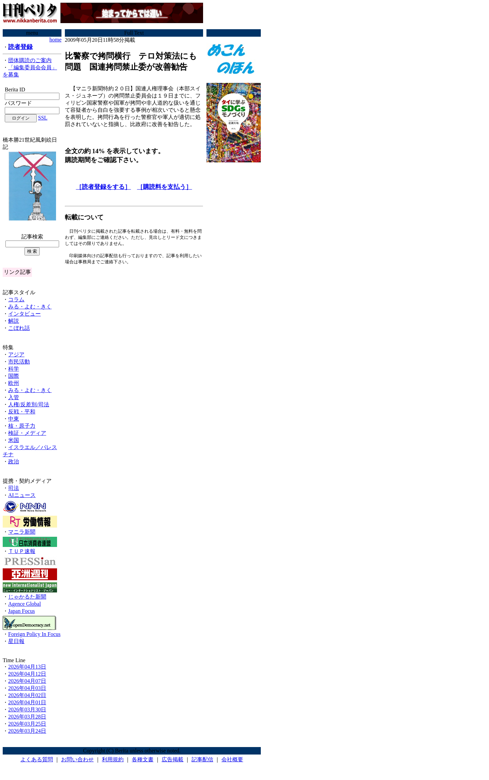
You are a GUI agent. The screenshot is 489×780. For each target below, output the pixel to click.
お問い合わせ (77, 759)
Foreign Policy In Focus (34, 634)
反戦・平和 (21, 411)
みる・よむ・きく (30, 306)
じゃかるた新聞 (27, 597)
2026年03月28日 (27, 717)
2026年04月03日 (27, 688)
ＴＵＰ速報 (21, 551)
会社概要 (232, 759)
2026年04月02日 (27, 695)
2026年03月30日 (27, 709)
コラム (16, 299)
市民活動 (19, 362)
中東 (13, 419)
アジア (16, 354)
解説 (13, 321)
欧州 (13, 383)
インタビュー (24, 314)
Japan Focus (21, 611)
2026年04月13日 (27, 667)
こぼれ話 (19, 328)
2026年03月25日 (27, 724)
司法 (13, 488)
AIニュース (22, 495)
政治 (13, 461)
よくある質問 (36, 759)
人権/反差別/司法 (28, 404)
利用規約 (113, 759)
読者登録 (20, 46)
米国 (13, 440)
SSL (43, 118)
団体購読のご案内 (30, 60)
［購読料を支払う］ (164, 186)
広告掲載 (172, 759)
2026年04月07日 (27, 681)
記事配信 (202, 759)
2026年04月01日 (27, 702)
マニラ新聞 (21, 532)
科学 (13, 369)
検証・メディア (27, 433)
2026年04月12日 (27, 674)
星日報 (16, 641)
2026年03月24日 (27, 731)
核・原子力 (21, 426)
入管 (13, 397)
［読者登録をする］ (103, 186)
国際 (13, 376)
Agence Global (24, 604)
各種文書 (142, 759)
